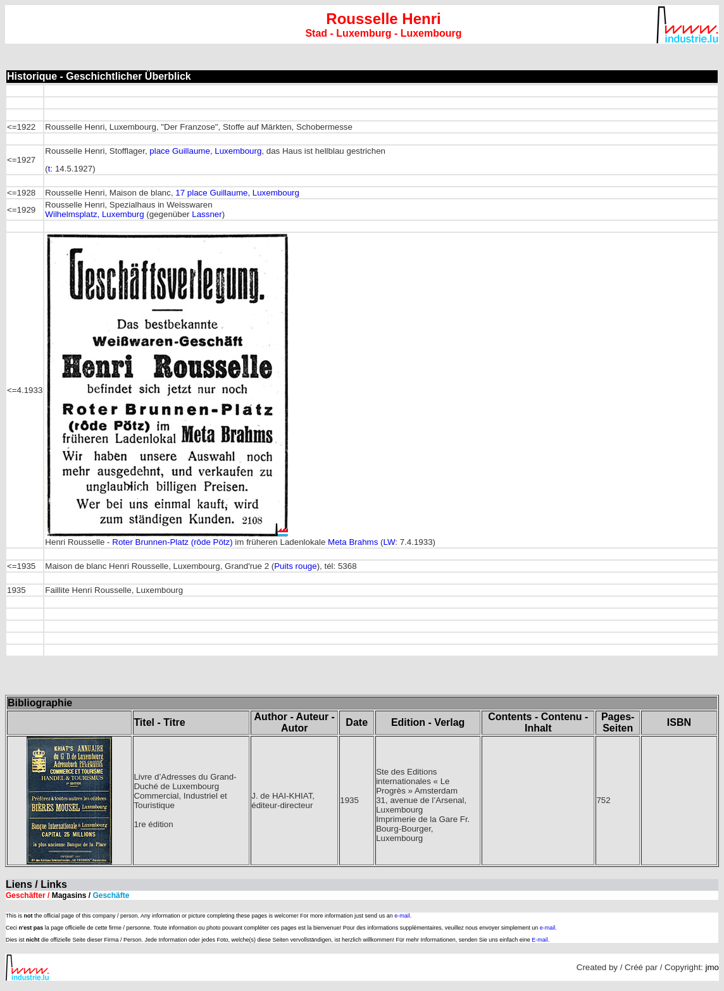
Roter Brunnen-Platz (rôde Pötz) (172, 542)
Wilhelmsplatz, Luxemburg (94, 214)
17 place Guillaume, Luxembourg (237, 192)
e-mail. (402, 916)
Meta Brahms (353, 542)
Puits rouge (295, 566)
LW (390, 542)
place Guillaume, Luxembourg (205, 151)
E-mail (540, 940)
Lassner (207, 214)
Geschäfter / (67, 895)
